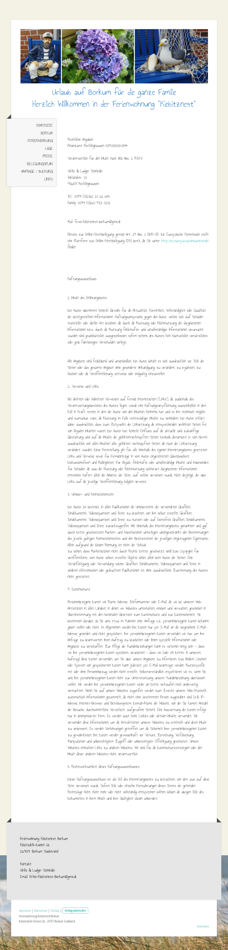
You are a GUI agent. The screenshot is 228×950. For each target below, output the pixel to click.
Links (48, 193)
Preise (48, 170)
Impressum (25, 924)
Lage (49, 162)
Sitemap (54, 924)
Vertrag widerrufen (75, 924)
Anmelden (203, 939)
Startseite (44, 139)
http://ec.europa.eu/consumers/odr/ (185, 254)
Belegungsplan (40, 177)
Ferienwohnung (40, 154)
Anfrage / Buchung (37, 185)
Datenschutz (40, 924)
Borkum (47, 147)
